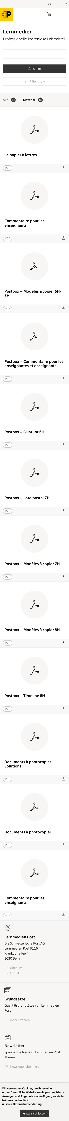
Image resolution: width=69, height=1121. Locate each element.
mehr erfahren (17, 1020)
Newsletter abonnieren (22, 1066)
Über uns (13, 968)
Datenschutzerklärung (27, 1104)
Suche (35, 69)
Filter (34, 81)
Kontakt (12, 973)
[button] (34, 1113)
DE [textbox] (49, 3)
